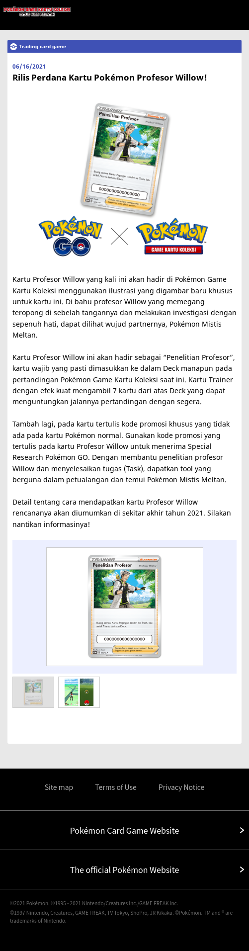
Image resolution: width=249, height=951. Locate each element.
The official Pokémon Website (124, 869)
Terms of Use (116, 786)
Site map (59, 786)
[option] (124, 606)
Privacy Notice (182, 786)
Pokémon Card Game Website (124, 830)
